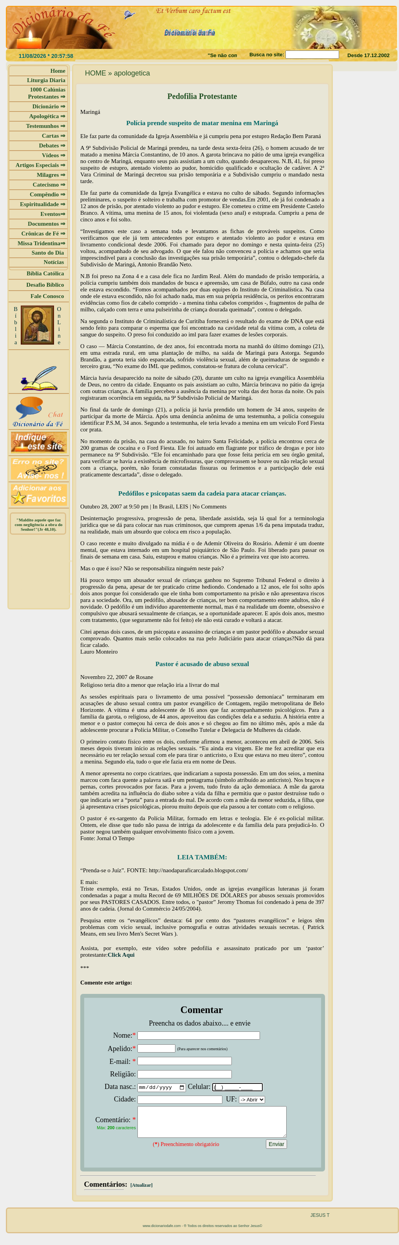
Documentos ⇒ (46, 224)
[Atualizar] (141, 1191)
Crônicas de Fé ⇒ (43, 233)
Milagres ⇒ (51, 175)
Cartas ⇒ (53, 136)
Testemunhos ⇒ (45, 126)
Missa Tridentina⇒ (41, 243)
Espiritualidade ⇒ (42, 204)
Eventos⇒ (52, 214)
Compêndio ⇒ (47, 194)
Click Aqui (121, 955)
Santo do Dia (48, 253)
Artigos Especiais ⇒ (40, 165)
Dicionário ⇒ (48, 106)
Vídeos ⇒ (53, 155)
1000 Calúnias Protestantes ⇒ (46, 93)
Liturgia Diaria (46, 80)
